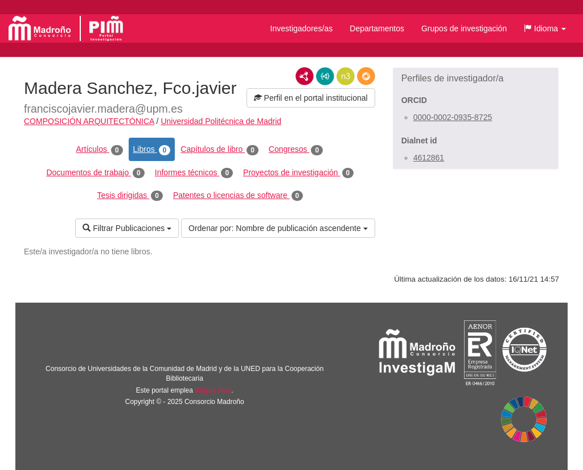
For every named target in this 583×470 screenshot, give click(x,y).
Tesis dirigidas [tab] (130, 196)
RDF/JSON (366, 76)
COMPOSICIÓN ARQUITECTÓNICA (89, 121)
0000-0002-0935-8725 (452, 117)
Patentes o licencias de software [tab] (238, 196)
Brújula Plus (213, 390)
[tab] (476, 78)
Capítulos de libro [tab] (219, 150)
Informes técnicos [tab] (194, 173)
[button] (544, 28)
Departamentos (377, 28)
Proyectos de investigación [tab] (298, 173)
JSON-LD (325, 76)
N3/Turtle (345, 76)
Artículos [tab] (99, 150)
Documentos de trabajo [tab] (95, 173)
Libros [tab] (152, 150)
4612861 (429, 157)
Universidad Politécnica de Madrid (221, 121)
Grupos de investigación (464, 28)
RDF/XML (304, 76)
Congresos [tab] (296, 150)
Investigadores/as (301, 28)
